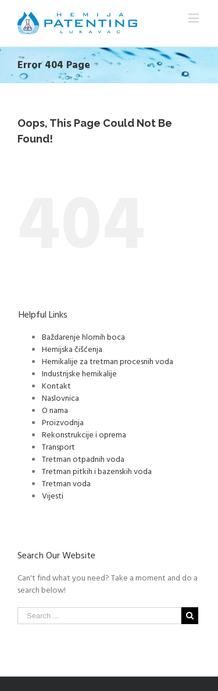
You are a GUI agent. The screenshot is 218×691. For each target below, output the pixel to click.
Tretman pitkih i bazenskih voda (97, 471)
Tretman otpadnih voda (83, 459)
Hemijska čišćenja (72, 349)
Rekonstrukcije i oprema (84, 434)
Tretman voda (66, 483)
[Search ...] (99, 615)
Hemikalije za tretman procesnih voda (107, 361)
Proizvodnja (63, 422)
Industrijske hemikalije (79, 373)
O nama (55, 410)
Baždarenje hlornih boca (83, 336)
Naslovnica (60, 397)
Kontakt (56, 385)
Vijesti (52, 495)
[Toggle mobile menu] (194, 18)
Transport (58, 446)
